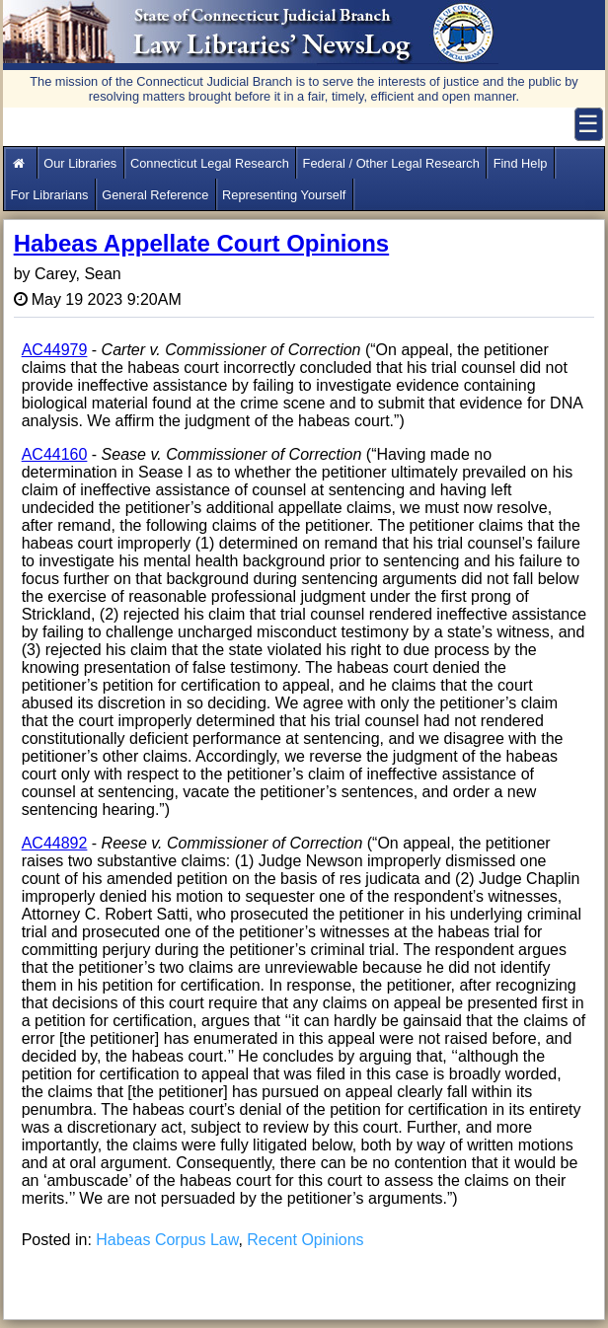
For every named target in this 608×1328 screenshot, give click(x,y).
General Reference (155, 194)
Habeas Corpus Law (167, 1239)
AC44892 (55, 843)
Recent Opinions (305, 1239)
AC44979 (55, 349)
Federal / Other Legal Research (391, 163)
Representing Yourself (283, 194)
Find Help (521, 163)
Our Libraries (79, 163)
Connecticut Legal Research (209, 163)
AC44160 (55, 454)
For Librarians (49, 194)
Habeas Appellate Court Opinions (202, 243)
